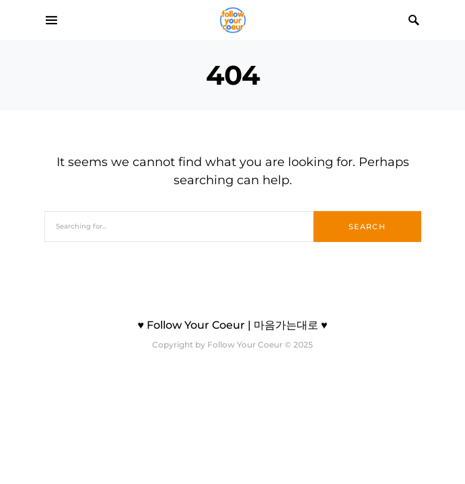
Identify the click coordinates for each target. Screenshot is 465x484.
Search (367, 226)
